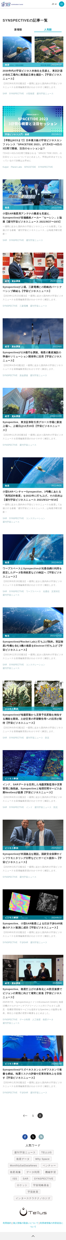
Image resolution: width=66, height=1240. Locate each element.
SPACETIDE (30, 167)
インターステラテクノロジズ (33, 1198)
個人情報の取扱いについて (25, 1223)
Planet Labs (16, 167)
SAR (5, 93)
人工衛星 (36, 1019)
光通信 (46, 591)
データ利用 (25, 1019)
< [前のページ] (28, 1115)
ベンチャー (49, 1165)
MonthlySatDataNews (23, 1165)
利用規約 (7, 1223)
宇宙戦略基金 (41, 1185)
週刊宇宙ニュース (45, 93)
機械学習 (50, 1172)
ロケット (22, 1185)
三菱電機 (24, 306)
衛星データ (48, 1019)
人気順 (48, 29)
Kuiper (6, 167)
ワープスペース (33, 591)
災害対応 (55, 591)
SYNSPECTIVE (16, 93)
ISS (14, 1178)
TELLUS (46, 1152)
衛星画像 (15, 1172)
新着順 (18, 29)
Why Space (42, 1159)
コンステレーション (35, 518)
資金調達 (24, 375)
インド (29, 807)
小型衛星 (30, 93)
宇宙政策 (33, 1191)
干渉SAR (24, 942)
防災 (47, 737)
